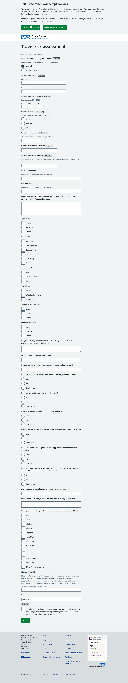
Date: (23, 595)
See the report (95, 655)
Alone (28, 291)
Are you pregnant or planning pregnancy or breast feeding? (45, 489)
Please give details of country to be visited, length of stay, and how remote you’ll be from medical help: (48, 197)
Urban (28, 309)
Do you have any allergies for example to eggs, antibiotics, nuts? (47, 365)
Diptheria (29, 524)
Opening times (70, 640)
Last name (25, 88)
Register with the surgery (51, 657)
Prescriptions (47, 644)
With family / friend (33, 295)
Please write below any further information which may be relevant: (48, 499)
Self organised (31, 246)
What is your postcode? (34, 133)
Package (29, 241)
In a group (30, 299)
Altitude (29, 318)
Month (31, 103)
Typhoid (29, 528)
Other (28, 128)
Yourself (29, 66)
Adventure (30, 331)
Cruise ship (30, 259)
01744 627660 (25, 657)
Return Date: (26, 184)
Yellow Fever (31, 546)
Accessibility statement (50, 674)
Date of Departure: (28, 171)
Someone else (31, 70)
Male (28, 119)
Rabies (28, 554)
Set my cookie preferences (54, 27)
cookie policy (47, 21)
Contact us (68, 636)
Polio (28, 520)
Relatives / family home (35, 277)
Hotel (28, 273)
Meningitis (30, 541)
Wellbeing (68, 657)
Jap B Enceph (31, 558)
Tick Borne (30, 563)
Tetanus (29, 516)
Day (22, 103)
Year (37, 103)
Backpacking (31, 250)
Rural (28, 313)
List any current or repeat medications (36, 355)
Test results (69, 648)
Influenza (30, 550)
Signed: (28, 572)
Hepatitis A (30, 533)
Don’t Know (31, 388)
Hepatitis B (30, 537)
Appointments (48, 640)
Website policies (70, 674)
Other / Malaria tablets (35, 567)
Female (29, 124)
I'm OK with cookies (31, 27)
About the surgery (49, 653)
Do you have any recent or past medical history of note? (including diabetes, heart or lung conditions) (48, 342)
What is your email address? (36, 155)
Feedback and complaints (73, 653)
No (27, 384)
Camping (29, 254)
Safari (28, 327)
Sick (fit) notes (70, 644)
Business (29, 223)
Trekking (29, 263)
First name (25, 79)
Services (45, 648)
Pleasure (29, 227)
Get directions (25, 653)
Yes (27, 379)
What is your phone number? (37, 146)
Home (45, 636)
